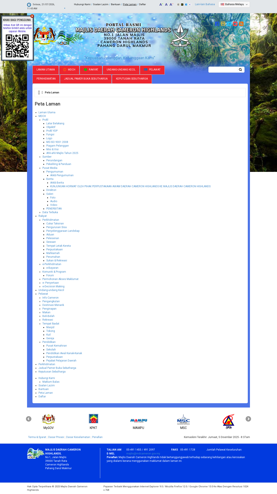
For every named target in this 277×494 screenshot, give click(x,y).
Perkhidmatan (46, 78)
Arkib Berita (57, 182)
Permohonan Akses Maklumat (60, 279)
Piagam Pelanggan (57, 145)
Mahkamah (53, 253)
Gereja (50, 338)
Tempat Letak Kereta (58, 245)
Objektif (50, 127)
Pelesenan (52, 238)
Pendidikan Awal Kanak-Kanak (64, 353)
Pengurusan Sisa (56, 227)
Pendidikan (49, 342)
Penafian (97, 437)
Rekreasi (47, 319)
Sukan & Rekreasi (56, 260)
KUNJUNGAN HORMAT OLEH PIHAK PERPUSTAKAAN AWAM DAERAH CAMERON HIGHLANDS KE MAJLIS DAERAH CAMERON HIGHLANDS (130, 186)
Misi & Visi (52, 149)
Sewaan (51, 241)
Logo (49, 138)
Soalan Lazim (100, 4)
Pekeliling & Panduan (58, 164)
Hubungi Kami (82, 4)
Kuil (48, 334)
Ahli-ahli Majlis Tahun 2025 (62, 153)
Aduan (50, 234)
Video (53, 204)
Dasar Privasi (56, 437)
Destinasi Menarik (53, 305)
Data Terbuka (50, 212)
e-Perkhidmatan (51, 264)
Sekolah (51, 349)
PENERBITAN (54, 208)
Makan (46, 312)
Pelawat (152, 69)
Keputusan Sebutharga (132, 78)
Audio (53, 201)
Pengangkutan (51, 301)
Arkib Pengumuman (62, 175)
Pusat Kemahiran (56, 345)
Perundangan (54, 160)
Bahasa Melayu (234, 4)
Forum (50, 275)
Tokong (50, 331)
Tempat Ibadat (50, 323)
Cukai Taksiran (55, 223)
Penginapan (49, 308)
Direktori (51, 190)
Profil (45, 119)
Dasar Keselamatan (78, 437)
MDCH (69, 69)
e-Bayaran (52, 267)
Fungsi (50, 134)
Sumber (47, 156)
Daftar (142, 4)
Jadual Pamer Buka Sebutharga (86, 78)
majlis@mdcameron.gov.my (143, 453)
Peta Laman (130, 4)
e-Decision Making (53, 286)
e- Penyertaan (50, 282)
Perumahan (53, 256)
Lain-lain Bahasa (205, 4)
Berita (49, 179)
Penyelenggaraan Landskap (62, 230)
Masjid (50, 327)
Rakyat (91, 69)
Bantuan (115, 4)
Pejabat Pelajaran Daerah (61, 360)
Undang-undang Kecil (121, 69)
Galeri (49, 193)
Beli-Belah (48, 316)
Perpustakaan (54, 249)
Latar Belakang (55, 123)
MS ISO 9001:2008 (57, 142)
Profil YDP (52, 130)
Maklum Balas (51, 381)
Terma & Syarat (37, 437)
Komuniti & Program (54, 271)
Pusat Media (49, 167)
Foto (52, 197)
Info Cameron (50, 297)
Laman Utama (46, 69)
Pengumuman (54, 171)
